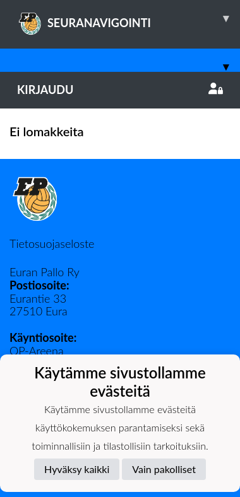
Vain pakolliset (164, 469)
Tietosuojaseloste (51, 243)
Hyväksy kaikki (76, 469)
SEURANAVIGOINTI (128, 18)
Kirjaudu (120, 89)
